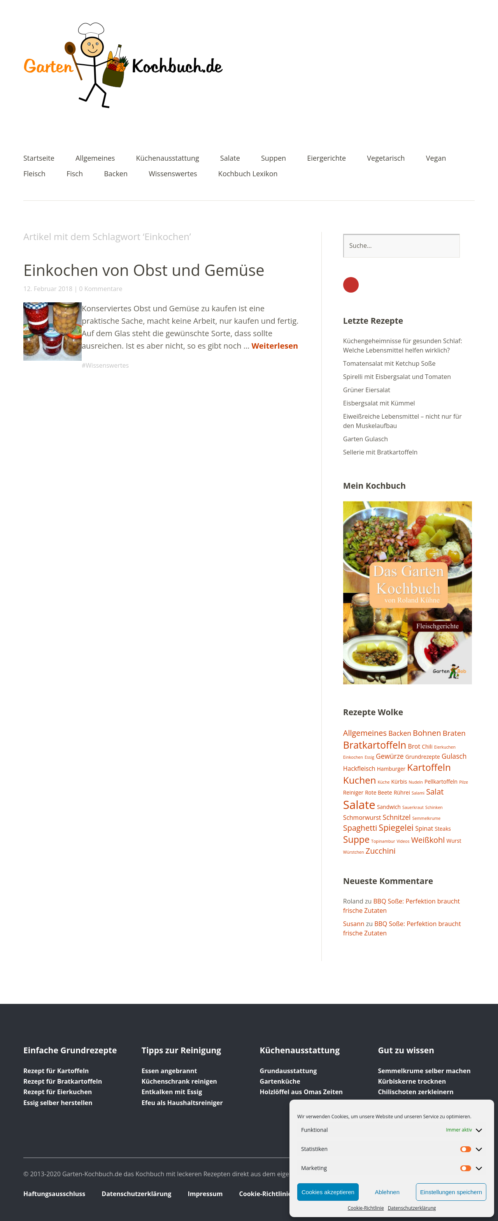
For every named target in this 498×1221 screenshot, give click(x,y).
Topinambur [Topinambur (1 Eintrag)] (383, 841)
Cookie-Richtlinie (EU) (272, 1193)
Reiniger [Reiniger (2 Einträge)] (353, 792)
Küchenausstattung (167, 158)
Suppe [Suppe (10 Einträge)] (356, 839)
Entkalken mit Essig (172, 1092)
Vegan (436, 158)
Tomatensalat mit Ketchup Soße (389, 363)
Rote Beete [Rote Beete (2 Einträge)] (378, 792)
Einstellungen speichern (451, 1192)
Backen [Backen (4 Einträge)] (399, 733)
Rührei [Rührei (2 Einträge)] (402, 792)
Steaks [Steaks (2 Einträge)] (443, 828)
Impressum (205, 1193)
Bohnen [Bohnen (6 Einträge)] (427, 733)
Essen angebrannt (169, 1071)
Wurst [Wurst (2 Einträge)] (454, 840)
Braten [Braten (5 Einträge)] (454, 733)
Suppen (273, 158)
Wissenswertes (173, 174)
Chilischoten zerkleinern (415, 1092)
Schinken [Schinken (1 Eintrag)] (434, 807)
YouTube (351, 285)
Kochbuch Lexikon (248, 174)
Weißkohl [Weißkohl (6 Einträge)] (428, 840)
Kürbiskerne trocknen (412, 1081)
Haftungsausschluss (54, 1193)
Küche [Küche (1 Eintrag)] (384, 782)
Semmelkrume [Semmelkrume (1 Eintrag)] (426, 818)
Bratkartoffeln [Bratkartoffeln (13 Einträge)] (375, 744)
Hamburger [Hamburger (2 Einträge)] (391, 768)
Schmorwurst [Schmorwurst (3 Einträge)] (362, 817)
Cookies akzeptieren (328, 1192)
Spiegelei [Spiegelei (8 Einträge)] (396, 827)
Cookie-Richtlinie (366, 1208)
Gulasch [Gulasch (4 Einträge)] (454, 756)
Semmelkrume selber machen (424, 1071)
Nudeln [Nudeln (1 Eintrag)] (416, 782)
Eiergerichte (326, 158)
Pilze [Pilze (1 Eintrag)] (463, 782)
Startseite (38, 158)
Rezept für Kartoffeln (56, 1071)
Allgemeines (95, 158)
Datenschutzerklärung (412, 1208)
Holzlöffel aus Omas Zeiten (301, 1092)
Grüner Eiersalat (366, 390)
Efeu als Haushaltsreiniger (182, 1102)
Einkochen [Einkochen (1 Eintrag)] (353, 757)
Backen (116, 174)
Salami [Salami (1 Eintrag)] (418, 793)
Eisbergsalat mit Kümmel (379, 403)
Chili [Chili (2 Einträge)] (427, 746)
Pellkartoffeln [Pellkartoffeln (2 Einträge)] (441, 781)
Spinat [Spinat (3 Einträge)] (424, 828)
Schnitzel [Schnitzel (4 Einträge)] (396, 817)
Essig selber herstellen (58, 1102)
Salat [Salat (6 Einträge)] (435, 791)
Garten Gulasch (365, 439)
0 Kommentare (100, 288)
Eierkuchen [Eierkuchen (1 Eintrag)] (445, 747)
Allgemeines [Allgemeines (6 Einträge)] (365, 733)
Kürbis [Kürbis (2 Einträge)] (399, 781)
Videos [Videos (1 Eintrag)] (402, 841)
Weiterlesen (274, 345)
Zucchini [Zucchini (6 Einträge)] (381, 851)
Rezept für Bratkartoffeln (62, 1081)
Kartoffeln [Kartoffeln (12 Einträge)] (429, 767)
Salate (230, 158)
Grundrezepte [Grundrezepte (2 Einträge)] (422, 756)
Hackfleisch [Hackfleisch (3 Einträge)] (359, 768)
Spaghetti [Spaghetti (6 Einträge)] (360, 828)
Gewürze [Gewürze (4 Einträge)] (390, 756)
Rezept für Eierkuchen (57, 1092)
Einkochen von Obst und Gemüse (144, 270)
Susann (354, 923)
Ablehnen (387, 1192)
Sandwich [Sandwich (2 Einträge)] (389, 806)
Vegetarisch (386, 158)
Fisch (75, 174)
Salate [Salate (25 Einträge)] (359, 804)
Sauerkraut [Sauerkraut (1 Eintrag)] (413, 807)
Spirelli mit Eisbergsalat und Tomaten (397, 376)
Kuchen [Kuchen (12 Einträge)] (359, 780)
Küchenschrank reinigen (179, 1081)
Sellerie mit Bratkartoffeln (380, 452)
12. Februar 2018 (47, 288)
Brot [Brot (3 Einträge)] (414, 746)
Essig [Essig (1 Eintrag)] (369, 757)
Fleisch (34, 174)
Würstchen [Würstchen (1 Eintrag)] (353, 852)
